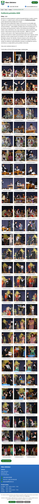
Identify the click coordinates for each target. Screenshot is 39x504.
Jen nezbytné (20, 501)
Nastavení (27, 501)
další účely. (27, 496)
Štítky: (2, 16)
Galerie (10, 9)
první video (18, 49)
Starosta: (10, 479)
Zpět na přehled (6, 461)
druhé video (25, 49)
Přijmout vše (12, 501)
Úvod (2, 9)
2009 (6, 16)
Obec (6, 9)
